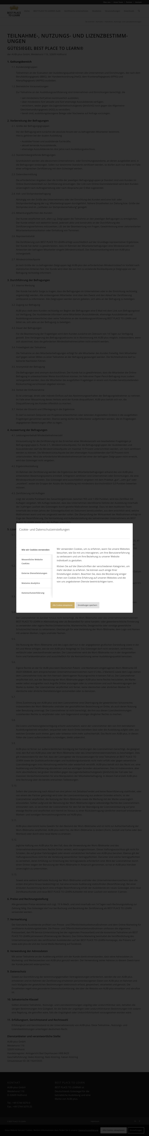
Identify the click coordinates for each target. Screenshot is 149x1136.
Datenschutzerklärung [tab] (33, 592)
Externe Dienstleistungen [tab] (34, 573)
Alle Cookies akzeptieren (62, 605)
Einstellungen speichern (87, 605)
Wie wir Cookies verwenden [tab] (35, 549)
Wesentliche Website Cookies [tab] (32, 561)
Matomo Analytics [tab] (31, 583)
